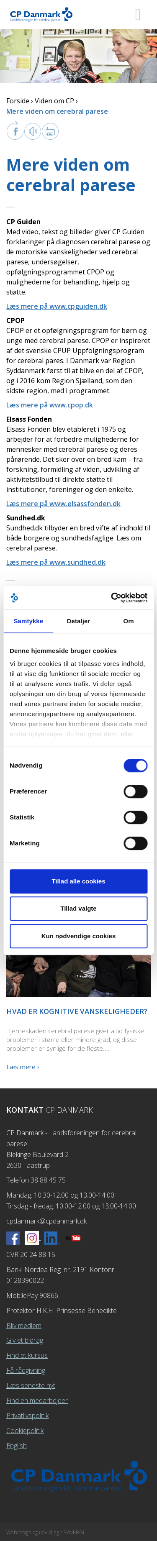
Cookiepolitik (25, 1430)
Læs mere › (22, 1066)
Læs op (32, 131)
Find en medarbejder (37, 1400)
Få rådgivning (25, 1370)
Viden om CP (54, 100)
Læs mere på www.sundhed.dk (56, 562)
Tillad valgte (78, 908)
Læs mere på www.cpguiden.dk (56, 306)
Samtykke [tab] (28, 621)
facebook (15, 130)
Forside (17, 100)
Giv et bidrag (24, 1340)
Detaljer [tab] (78, 621)
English (16, 1445)
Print (50, 131)
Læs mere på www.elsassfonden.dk (63, 503)
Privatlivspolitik (27, 1415)
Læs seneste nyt (30, 1385)
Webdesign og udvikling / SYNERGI (45, 1532)
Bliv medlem (23, 1325)
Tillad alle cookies (78, 881)
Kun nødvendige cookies (78, 935)
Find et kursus (27, 1355)
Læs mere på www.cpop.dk (49, 405)
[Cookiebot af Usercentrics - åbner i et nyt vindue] (111, 597)
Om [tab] (129, 621)
